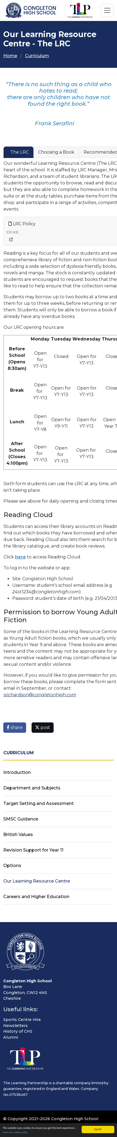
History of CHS (17, 1031)
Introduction (17, 772)
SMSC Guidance (20, 819)
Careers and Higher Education (36, 896)
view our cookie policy (15, 1133)
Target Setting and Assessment (38, 803)
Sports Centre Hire (22, 1019)
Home (10, 55)
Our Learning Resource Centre (36, 881)
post (42, 727)
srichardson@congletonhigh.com (40, 694)
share (15, 727)
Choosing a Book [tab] (56, 152)
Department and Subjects (31, 788)
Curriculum (37, 55)
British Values (18, 834)
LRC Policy (22, 223)
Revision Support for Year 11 (33, 850)
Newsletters (15, 1025)
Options (12, 865)
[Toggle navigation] (107, 10)
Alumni (10, 1037)
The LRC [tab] (19, 152)
